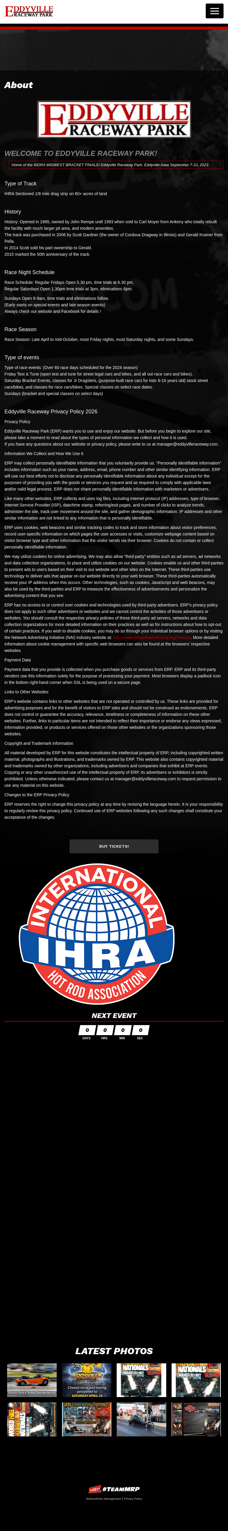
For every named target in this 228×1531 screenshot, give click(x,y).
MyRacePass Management (103, 1498)
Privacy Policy (133, 1498)
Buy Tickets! (114, 846)
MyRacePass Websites (114, 1489)
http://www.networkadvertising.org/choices (152, 637)
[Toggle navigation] (215, 11)
